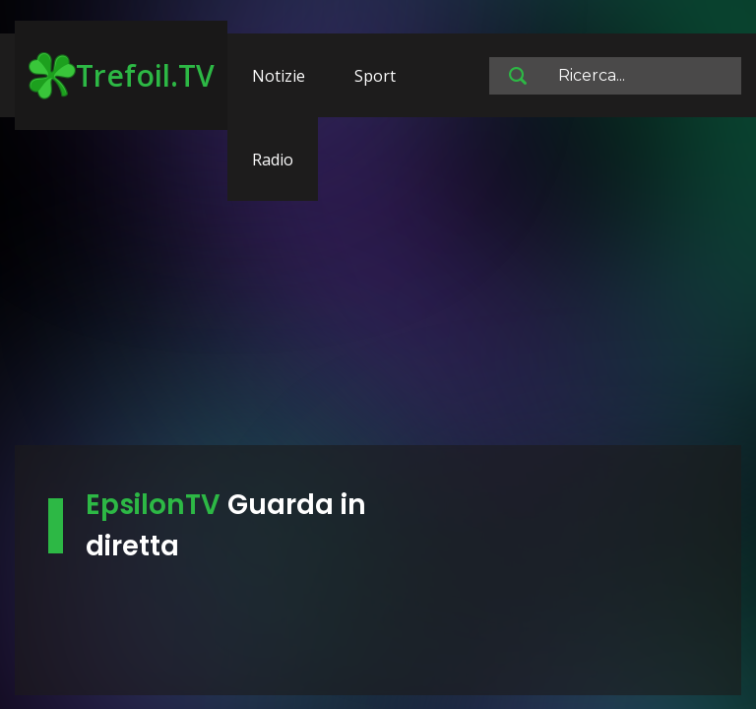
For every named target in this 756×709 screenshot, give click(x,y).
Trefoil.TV (122, 75)
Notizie (278, 76)
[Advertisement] (378, 290)
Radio (272, 159)
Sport (375, 76)
